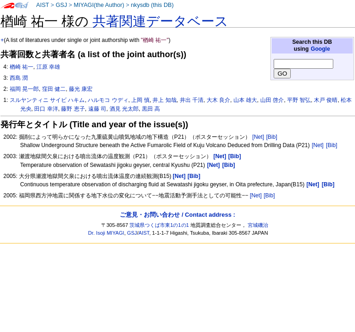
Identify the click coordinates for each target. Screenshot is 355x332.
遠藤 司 (97, 109)
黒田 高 (151, 109)
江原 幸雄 (48, 67)
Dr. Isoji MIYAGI (106, 233)
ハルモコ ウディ (108, 100)
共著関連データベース (160, 21)
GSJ (61, 5)
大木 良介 (218, 100)
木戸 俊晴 (325, 100)
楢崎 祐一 (21, 67)
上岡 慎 (140, 100)
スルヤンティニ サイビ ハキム (47, 100)
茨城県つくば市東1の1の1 (159, 225)
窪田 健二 (54, 89)
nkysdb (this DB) (152, 5)
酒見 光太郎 (124, 109)
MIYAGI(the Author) (98, 5)
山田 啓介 (272, 100)
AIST (42, 5)
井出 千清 (191, 100)
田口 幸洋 (46, 109)
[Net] (258, 137)
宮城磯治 (258, 225)
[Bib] (271, 137)
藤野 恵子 (73, 109)
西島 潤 (19, 78)
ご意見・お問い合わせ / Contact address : (177, 214)
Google (320, 49)
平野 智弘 (299, 100)
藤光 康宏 (80, 89)
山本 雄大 (245, 100)
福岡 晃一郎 (24, 89)
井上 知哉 (164, 100)
